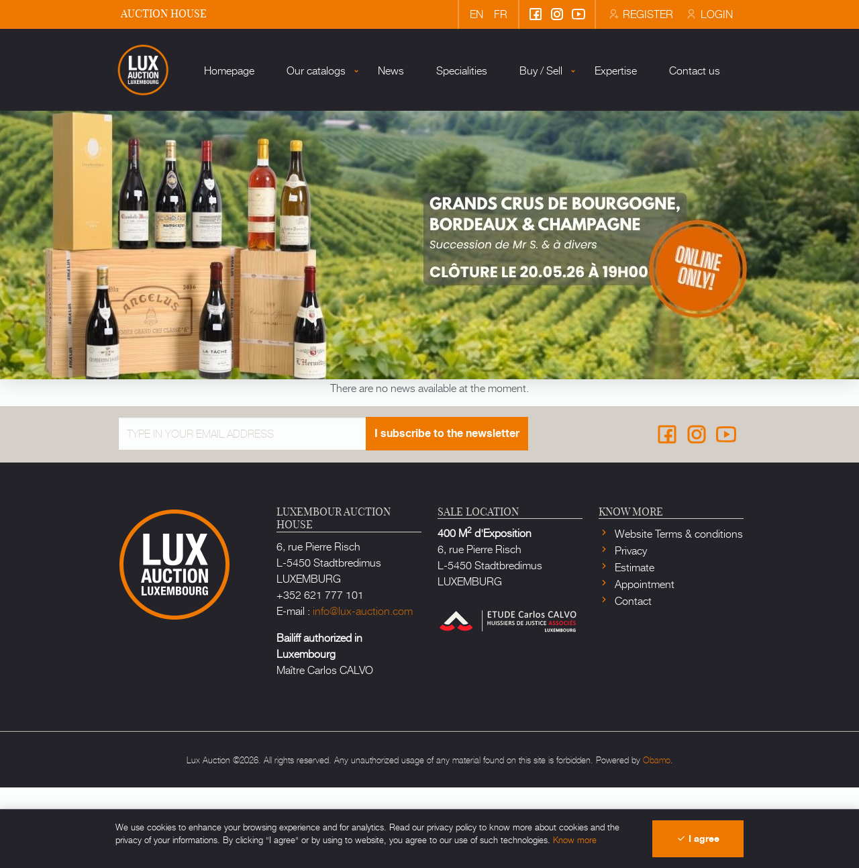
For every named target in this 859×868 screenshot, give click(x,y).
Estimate (633, 647)
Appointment (643, 664)
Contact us (662, 167)
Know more (575, 839)
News (359, 167)
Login (708, 13)
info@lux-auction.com (363, 690)
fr (500, 13)
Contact (632, 681)
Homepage (197, 167)
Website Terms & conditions (677, 614)
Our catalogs (283, 167)
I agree (697, 839)
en (476, 13)
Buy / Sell (508, 167)
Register (640, 13)
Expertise (583, 167)
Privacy (629, 630)
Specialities (429, 167)
